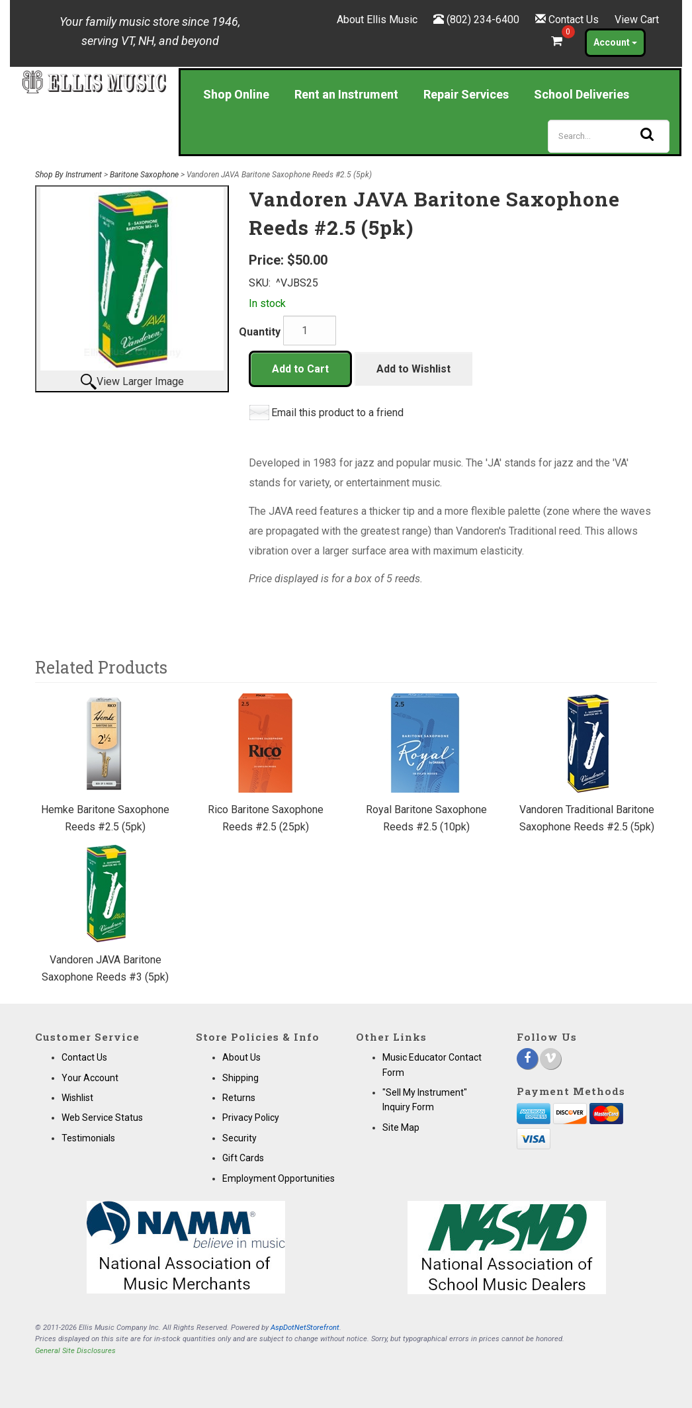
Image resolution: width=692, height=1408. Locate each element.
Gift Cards (243, 1158)
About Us (241, 1057)
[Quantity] (309, 330)
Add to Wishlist (413, 369)
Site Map (400, 1127)
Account (615, 42)
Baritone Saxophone (144, 174)
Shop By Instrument (68, 174)
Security (239, 1138)
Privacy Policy (250, 1117)
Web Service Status (102, 1117)
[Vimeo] (550, 1058)
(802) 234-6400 (483, 19)
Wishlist (77, 1097)
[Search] (609, 136)
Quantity (260, 332)
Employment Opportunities (278, 1178)
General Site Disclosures (75, 1350)
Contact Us (573, 19)
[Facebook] (527, 1058)
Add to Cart (300, 369)
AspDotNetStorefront (305, 1327)
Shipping (240, 1078)
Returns (238, 1097)
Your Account (90, 1078)
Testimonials (88, 1138)
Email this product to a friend (337, 412)
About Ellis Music (377, 19)
